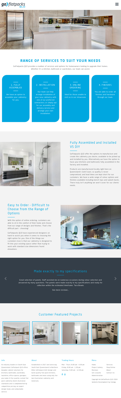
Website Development (100, 382)
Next (115, 278)
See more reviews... (60, 290)
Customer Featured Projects (60, 314)
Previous (5, 278)
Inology (113, 382)
